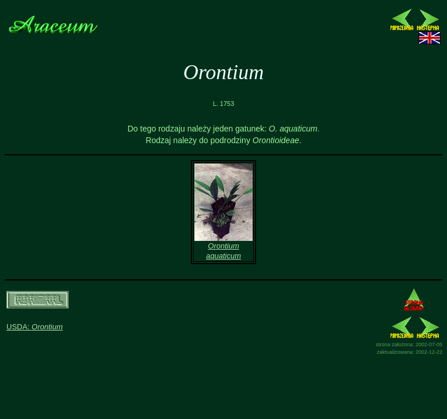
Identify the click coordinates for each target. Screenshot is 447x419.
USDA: (34, 326)
